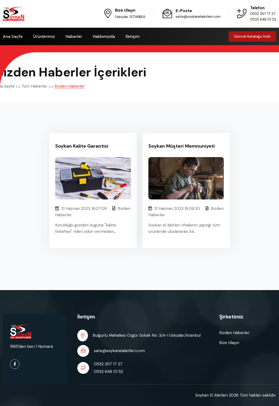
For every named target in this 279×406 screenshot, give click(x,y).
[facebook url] (14, 364)
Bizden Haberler (234, 332)
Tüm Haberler (34, 86)
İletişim (133, 36)
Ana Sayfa (13, 36)
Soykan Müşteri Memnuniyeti (181, 146)
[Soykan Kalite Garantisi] (93, 177)
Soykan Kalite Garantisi (81, 146)
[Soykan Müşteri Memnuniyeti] (186, 177)
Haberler (74, 36)
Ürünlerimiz (44, 36)
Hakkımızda (104, 36)
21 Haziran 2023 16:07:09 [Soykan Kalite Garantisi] (81, 208)
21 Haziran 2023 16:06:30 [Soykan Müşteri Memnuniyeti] (174, 208)
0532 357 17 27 (262, 13)
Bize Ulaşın (229, 342)
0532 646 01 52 (263, 19)
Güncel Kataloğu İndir (252, 36)
